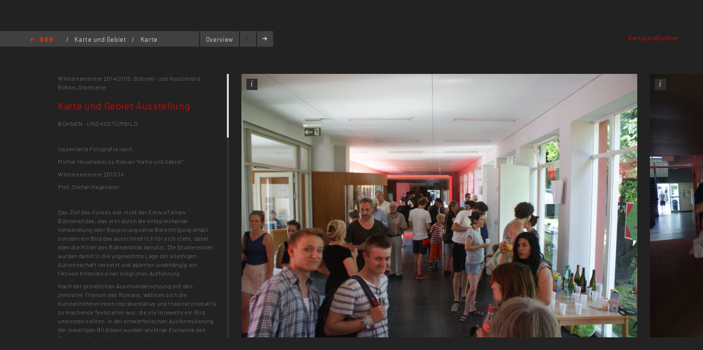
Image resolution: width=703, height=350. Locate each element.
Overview (219, 39)
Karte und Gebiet (101, 39)
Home (41, 40)
